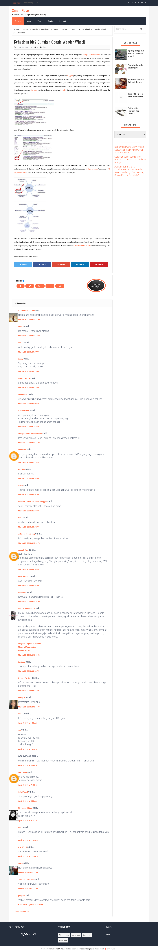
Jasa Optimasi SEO (26, 879)
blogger (70, 76)
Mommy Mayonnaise (27, 647)
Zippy (20, 359)
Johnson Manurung (26, 534)
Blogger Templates (87, 949)
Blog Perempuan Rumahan (29, 644)
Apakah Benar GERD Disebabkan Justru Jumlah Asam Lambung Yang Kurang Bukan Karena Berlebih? (129, 171)
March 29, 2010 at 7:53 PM (29, 511)
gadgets (21, 896)
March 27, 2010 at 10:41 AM (29, 443)
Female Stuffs (24, 650)
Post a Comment (22, 912)
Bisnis (51, 21)
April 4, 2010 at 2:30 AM (27, 801)
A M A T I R (22, 847)
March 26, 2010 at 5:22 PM (29, 404)
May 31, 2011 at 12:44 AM (28, 889)
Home (18, 21)
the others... (23, 395)
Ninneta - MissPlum (26, 310)
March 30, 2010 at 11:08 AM (29, 655)
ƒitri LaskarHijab (25, 808)
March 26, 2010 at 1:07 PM (29, 352)
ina (19, 730)
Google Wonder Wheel (91, 55)
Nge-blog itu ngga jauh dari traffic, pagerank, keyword (136, 53)
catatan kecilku (24, 378)
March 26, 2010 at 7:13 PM (29, 427)
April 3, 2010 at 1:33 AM (27, 723)
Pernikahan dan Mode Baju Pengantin (135, 66)
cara (67, 935)
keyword (34, 90)
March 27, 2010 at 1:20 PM (29, 462)
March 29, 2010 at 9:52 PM (29, 527)
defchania (22, 772)
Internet (63, 21)
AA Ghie (21, 469)
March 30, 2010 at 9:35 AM (29, 586)
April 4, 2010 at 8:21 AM (27, 821)
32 (38, 47)
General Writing (25, 678)
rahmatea (22, 593)
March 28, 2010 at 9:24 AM (29, 495)
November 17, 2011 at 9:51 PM (30, 905)
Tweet (23, 265)
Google (62, 90)
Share (42, 265)
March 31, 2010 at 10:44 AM (29, 707)
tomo (20, 518)
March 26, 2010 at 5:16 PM (29, 388)
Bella (20, 828)
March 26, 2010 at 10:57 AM (29, 320)
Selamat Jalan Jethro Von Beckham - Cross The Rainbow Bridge (130, 159)
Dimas (20, 343)
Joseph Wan (23, 550)
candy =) (21, 698)
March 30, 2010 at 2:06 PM (29, 671)
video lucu (63, 940)
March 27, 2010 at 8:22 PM (29, 479)
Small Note (20, 10)
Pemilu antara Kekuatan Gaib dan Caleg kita (136, 80)
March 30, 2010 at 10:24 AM (29, 602)
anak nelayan (24, 576)
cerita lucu (76, 935)
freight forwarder (92, 169)
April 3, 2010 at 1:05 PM (27, 749)
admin (19, 280)
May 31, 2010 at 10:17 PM (28, 872)
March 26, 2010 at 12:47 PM (29, 336)
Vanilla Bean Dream (26, 609)
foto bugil (86, 935)
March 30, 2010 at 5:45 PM (29, 691)
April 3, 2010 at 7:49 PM (27, 785)
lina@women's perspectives (30, 434)
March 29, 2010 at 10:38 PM (29, 543)
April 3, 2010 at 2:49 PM (27, 765)
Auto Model (23, 792)
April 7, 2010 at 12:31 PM (28, 856)
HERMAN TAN (24, 411)
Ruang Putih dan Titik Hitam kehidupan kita (135, 95)
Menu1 (29, 21)
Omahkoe (22, 450)
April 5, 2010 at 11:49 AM (28, 840)
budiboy (21, 662)
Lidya (20, 486)
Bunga (21, 714)
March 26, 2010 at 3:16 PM (29, 371)
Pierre (21, 327)
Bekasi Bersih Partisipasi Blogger (32, 502)
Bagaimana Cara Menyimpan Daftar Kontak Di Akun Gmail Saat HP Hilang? (129, 149)
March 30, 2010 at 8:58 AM (29, 569)
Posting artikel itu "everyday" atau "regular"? (134, 111)
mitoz (20, 863)
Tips (40, 21)
